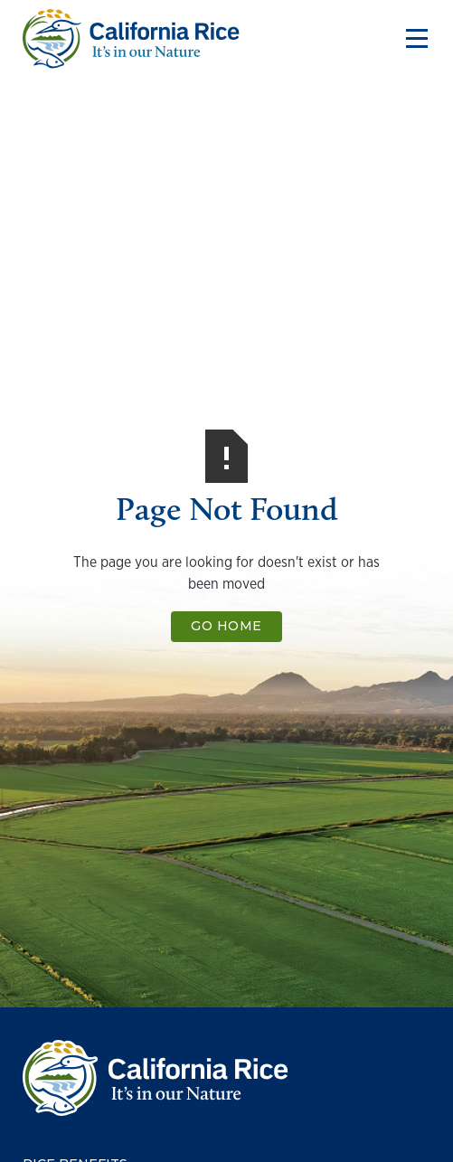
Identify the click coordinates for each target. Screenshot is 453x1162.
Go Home (226, 626)
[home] (131, 39)
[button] (412, 39)
